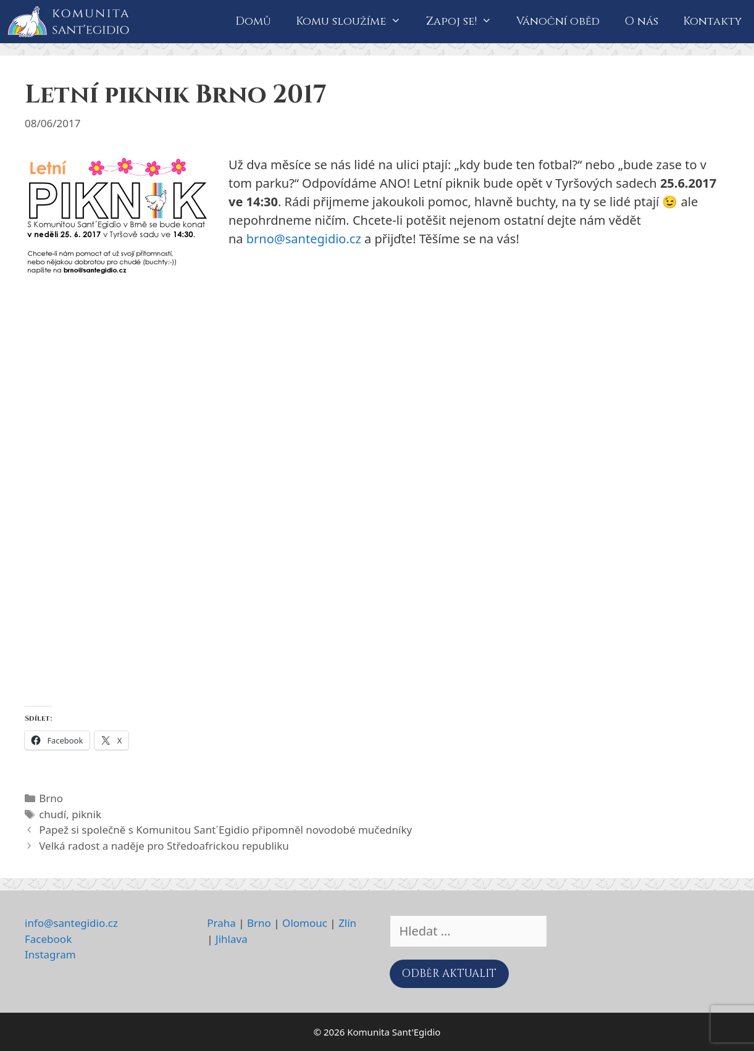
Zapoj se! (465, 21)
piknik (86, 814)
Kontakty (712, 21)
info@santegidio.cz (71, 923)
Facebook (48, 939)
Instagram (50, 954)
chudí (52, 814)
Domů (253, 21)
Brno (51, 798)
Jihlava (232, 939)
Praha (221, 923)
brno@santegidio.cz (303, 238)
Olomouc (304, 923)
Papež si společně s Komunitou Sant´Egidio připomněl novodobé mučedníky (225, 830)
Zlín (347, 923)
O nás (641, 21)
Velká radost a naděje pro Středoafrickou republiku (164, 846)
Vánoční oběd (558, 21)
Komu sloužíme (354, 21)
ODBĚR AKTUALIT (449, 973)
